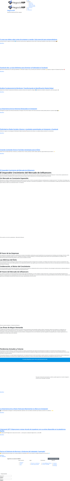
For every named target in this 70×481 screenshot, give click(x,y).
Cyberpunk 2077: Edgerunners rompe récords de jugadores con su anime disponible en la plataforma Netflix (33, 430)
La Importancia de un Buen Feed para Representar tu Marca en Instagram (24, 409)
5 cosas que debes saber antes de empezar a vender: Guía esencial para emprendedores (28, 39)
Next (3, 456)
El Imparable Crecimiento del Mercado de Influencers (17, 170)
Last (5, 456)
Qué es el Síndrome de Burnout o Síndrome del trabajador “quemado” (22, 451)
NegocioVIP (11, 10)
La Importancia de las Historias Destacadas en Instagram (18, 109)
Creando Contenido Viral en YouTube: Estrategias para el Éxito (20, 150)
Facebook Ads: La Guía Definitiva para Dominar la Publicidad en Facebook (24, 68)
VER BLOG (35, 360)
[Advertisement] (29, 245)
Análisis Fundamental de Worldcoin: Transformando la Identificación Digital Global (26, 88)
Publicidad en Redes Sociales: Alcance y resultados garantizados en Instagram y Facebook (29, 129)
